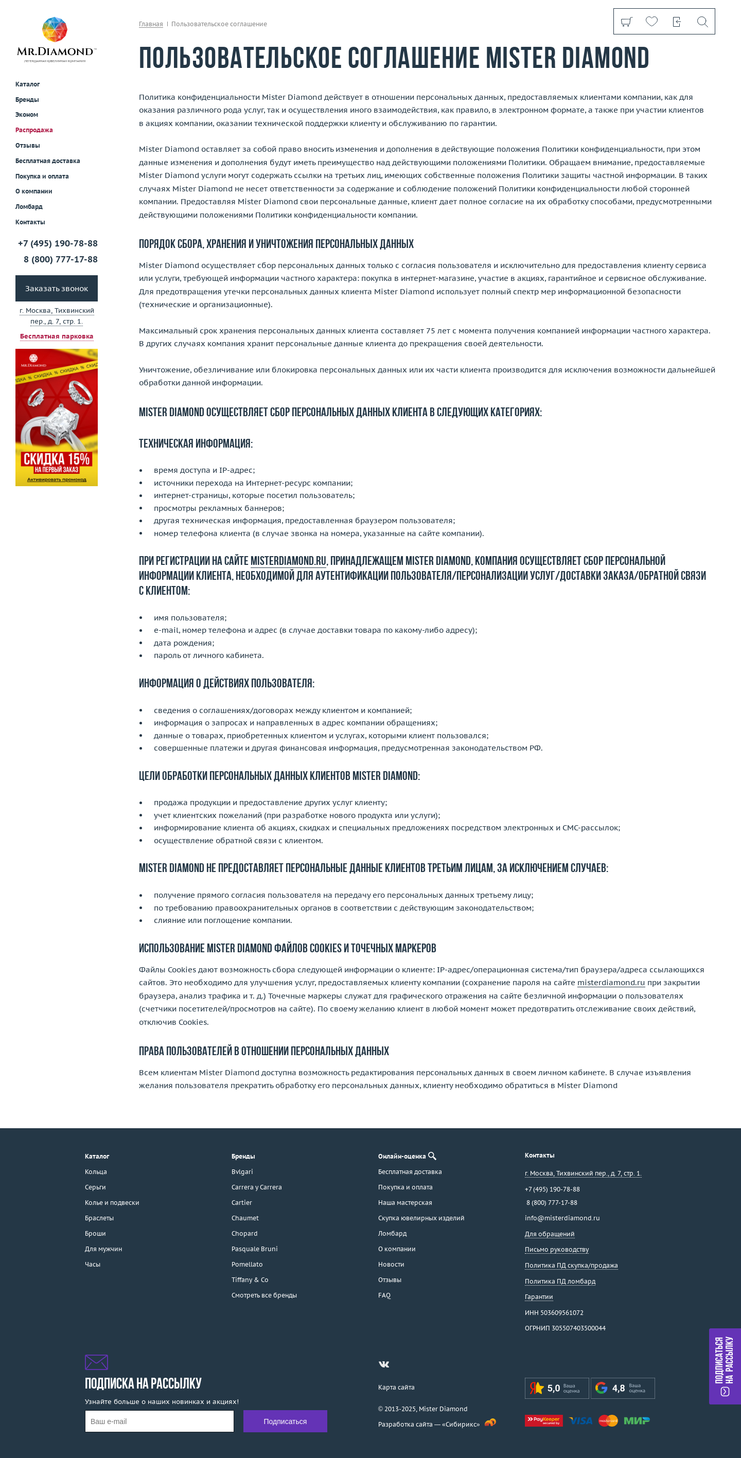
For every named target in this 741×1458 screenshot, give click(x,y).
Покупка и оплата (42, 176)
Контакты (30, 222)
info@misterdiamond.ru (562, 1218)
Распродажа (34, 130)
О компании (33, 191)
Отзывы (27, 145)
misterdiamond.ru (288, 562)
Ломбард (29, 206)
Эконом (26, 114)
